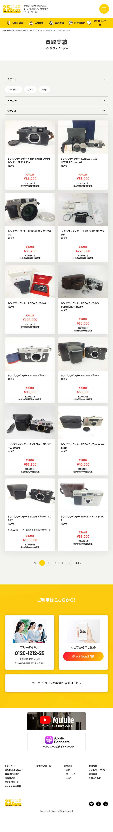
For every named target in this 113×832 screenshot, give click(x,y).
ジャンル (12, 110)
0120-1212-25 (29, 653)
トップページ (10, 765)
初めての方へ (15, 23)
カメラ (30, 89)
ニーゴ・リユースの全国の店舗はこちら (56, 683)
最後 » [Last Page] (78, 563)
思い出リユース (97, 23)
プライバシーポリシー (98, 769)
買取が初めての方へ (14, 769)
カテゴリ (12, 79)
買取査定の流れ (12, 773)
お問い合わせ (95, 777)
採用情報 (93, 773)
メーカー (12, 100)
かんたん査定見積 (13, 786)
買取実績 (56, 23)
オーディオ (13, 89)
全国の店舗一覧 (43, 765)
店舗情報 (36, 23)
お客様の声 (76, 23)
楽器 (44, 89)
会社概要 (93, 765)
